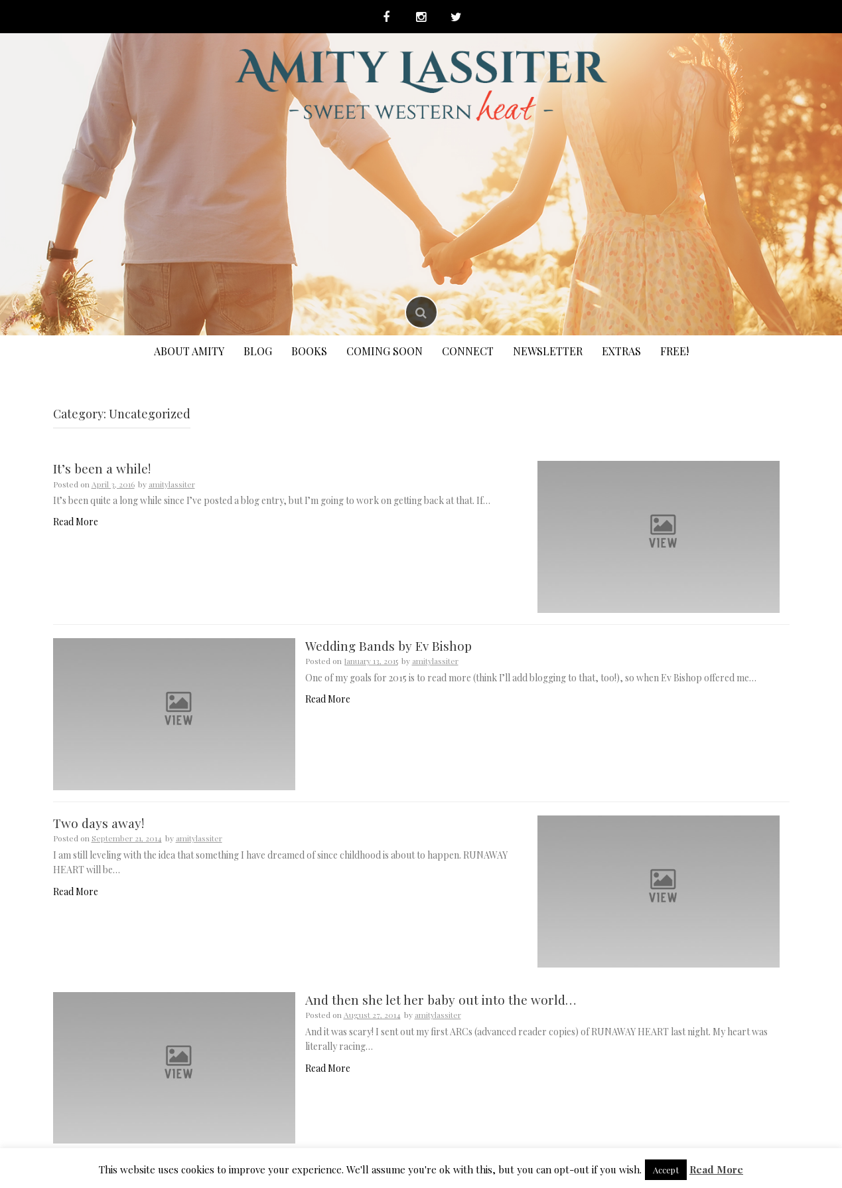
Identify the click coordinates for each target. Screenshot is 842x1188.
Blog (258, 351)
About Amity (189, 351)
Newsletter (548, 351)
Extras (621, 351)
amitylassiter (172, 484)
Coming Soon (384, 351)
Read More (75, 521)
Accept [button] (666, 1169)
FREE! (674, 351)
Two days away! (98, 822)
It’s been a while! (102, 468)
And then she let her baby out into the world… (440, 999)
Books (309, 351)
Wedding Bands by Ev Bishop (388, 645)
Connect (468, 351)
